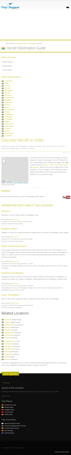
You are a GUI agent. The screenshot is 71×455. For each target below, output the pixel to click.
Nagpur (8, 121)
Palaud (7, 112)
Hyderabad (9, 124)
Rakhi (7, 83)
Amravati (8, 135)
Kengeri (11, 330)
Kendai (11, 351)
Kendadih (12, 354)
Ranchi (7, 105)
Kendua (11, 337)
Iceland (7, 433)
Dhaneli (8, 128)
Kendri (7, 93)
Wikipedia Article (14, 219)
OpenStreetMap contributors (21, 182)
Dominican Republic (13, 426)
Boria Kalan (9, 133)
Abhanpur (8, 102)
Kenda (10, 356)
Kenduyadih (13, 332)
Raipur (7, 107)
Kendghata (12, 346)
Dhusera (8, 95)
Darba (7, 131)
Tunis (7, 412)
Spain (7, 430)
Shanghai (7, 410)
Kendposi (12, 344)
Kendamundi (12, 349)
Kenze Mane (14, 325)
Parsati (7, 85)
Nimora (8, 88)
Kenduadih (12, 335)
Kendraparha (12, 341)
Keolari (13, 322)
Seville (6, 414)
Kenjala (12, 327)
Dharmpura (9, 126)
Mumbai (7, 407)
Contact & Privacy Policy (62, 452)
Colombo (8, 405)
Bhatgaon (8, 100)
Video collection (8, 70)
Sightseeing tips (8, 66)
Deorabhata (9, 97)
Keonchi (13, 319)
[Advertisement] (35, 26)
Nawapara (9, 114)
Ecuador (10, 428)
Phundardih (9, 109)
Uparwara (8, 81)
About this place (8, 62)
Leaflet (10, 182)
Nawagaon (9, 90)
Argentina (10, 423)
